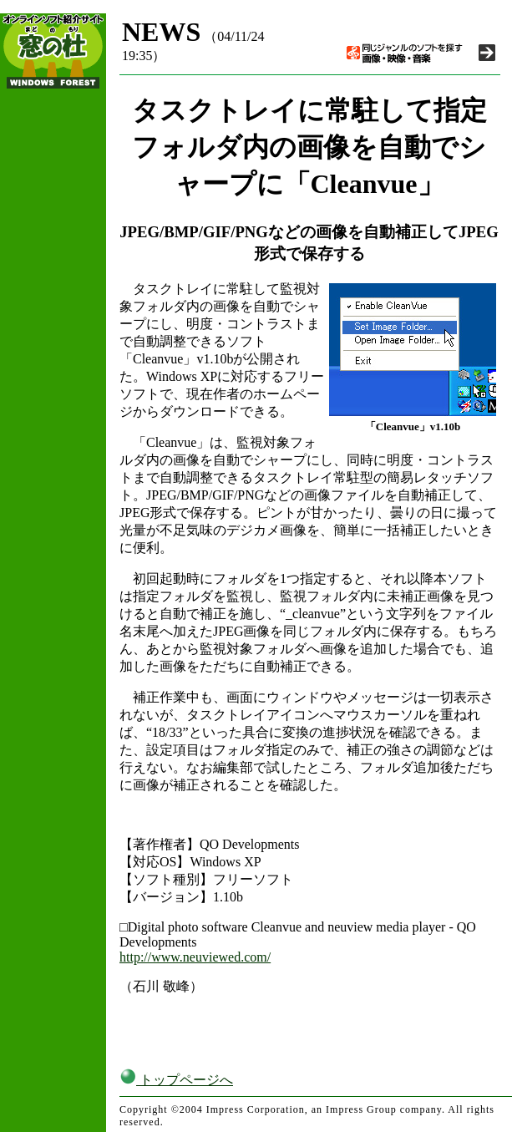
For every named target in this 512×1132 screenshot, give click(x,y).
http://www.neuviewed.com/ (195, 957)
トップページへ (176, 1080)
